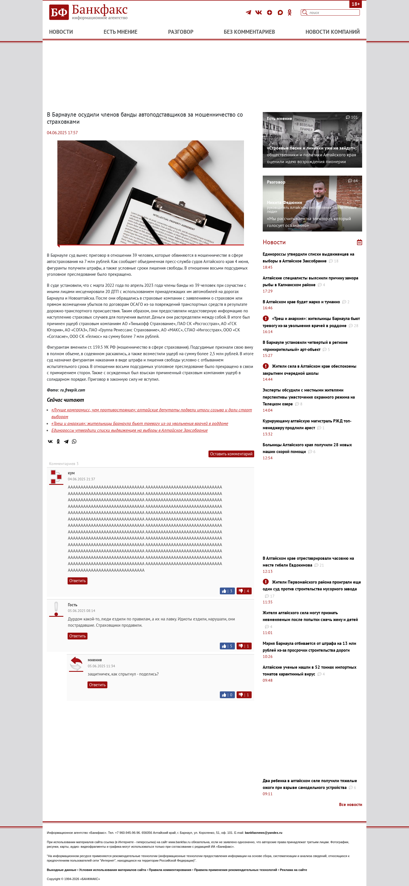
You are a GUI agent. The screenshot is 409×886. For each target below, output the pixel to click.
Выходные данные (61, 870)
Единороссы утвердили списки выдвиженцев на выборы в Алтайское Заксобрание (129, 430)
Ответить (77, 580)
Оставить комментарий (231, 453)
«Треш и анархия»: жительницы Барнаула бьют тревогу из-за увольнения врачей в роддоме (139, 423)
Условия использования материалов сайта (112, 870)
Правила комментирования (170, 870)
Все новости (350, 804)
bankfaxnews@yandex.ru (263, 832)
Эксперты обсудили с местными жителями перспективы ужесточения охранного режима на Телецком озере (309, 397)
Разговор (180, 31)
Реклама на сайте (293, 870)
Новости (61, 31)
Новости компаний (333, 31)
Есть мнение (120, 31)
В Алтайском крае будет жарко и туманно (301, 301)
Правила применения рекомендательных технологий (235, 870)
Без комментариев (249, 31)
